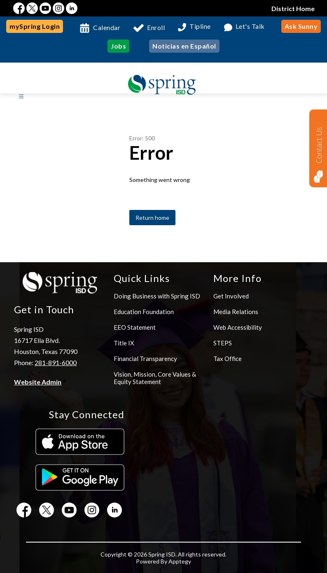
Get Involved (231, 296)
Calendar (106, 27)
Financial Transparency (145, 358)
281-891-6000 (56, 362)
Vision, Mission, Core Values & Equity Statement (155, 377)
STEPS (222, 343)
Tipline (200, 26)
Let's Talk (250, 26)
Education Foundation (144, 311)
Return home (152, 217)
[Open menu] (21, 96)
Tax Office (227, 358)
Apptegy (179, 561)
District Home (293, 8)
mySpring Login (34, 26)
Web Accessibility (237, 327)
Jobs (118, 46)
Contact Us (319, 145)
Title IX (124, 343)
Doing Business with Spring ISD (157, 296)
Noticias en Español (184, 46)
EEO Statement (135, 327)
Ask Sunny (301, 26)
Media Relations (235, 311)
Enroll (156, 27)
